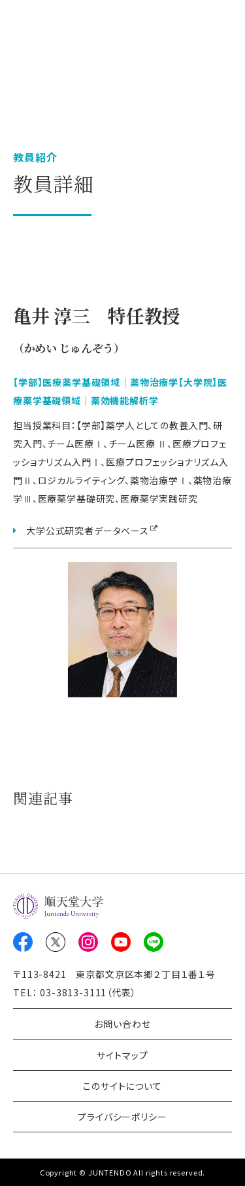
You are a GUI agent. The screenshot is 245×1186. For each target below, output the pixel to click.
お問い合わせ (122, 1023)
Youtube (121, 942)
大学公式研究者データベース (87, 530)
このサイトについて (122, 1085)
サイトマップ (122, 1055)
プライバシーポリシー (122, 1116)
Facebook (23, 942)
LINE (153, 942)
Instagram (88, 942)
